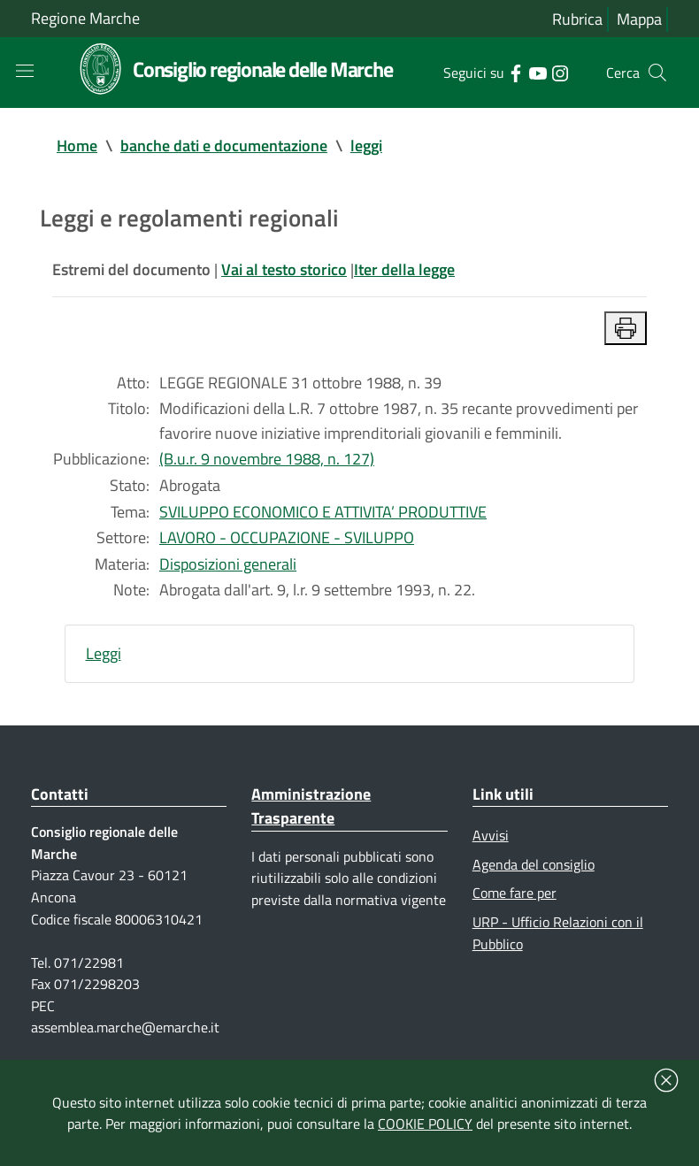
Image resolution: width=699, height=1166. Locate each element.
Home (77, 145)
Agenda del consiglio (533, 869)
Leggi (103, 658)
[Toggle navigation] (24, 70)
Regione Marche (85, 18)
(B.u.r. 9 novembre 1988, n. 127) (266, 461)
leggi (366, 145)
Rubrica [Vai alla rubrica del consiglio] (577, 19)
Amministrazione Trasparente (311, 810)
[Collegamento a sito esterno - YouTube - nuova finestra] (537, 71)
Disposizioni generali (227, 567)
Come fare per (514, 898)
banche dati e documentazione (223, 145)
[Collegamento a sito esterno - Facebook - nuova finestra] (515, 71)
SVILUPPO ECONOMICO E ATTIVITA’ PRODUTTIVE (323, 514)
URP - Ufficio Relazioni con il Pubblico (557, 939)
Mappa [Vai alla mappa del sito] (639, 19)
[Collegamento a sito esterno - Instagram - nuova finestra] (560, 71)
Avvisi (490, 840)
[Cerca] (657, 72)
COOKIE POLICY (425, 1123)
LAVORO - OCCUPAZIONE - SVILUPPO (286, 541)
